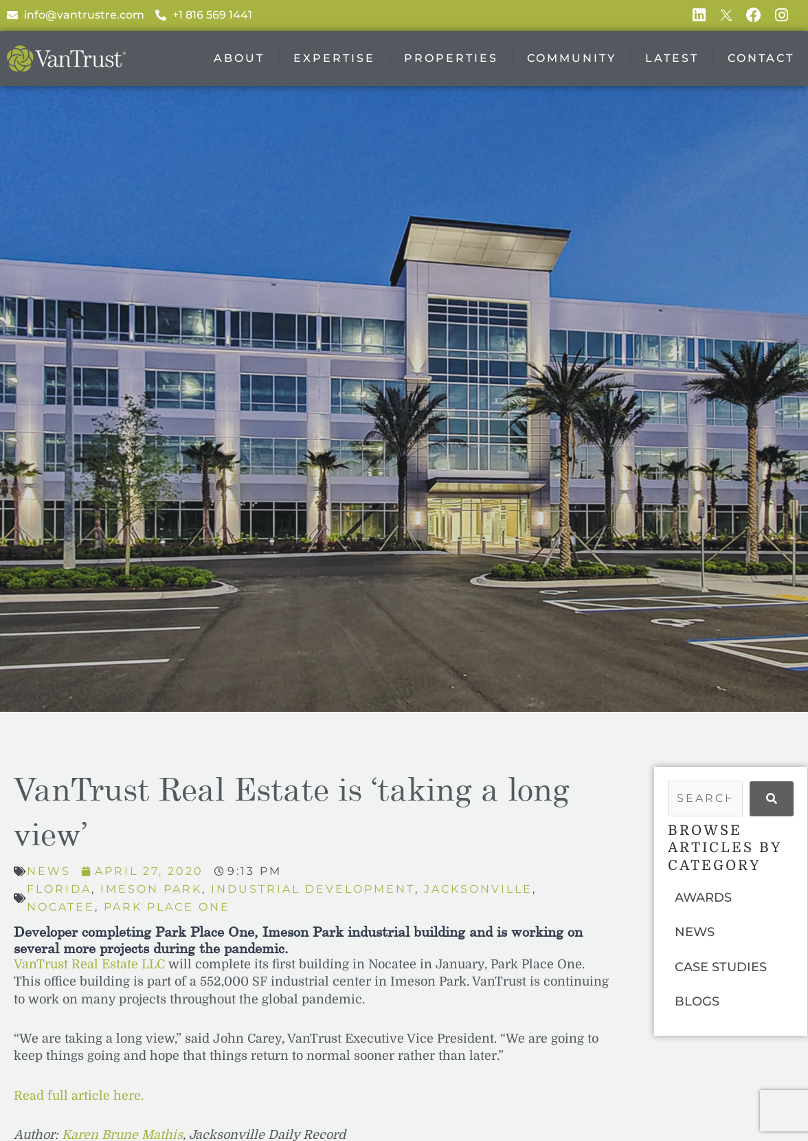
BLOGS (697, 1002)
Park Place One (167, 906)
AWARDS (703, 897)
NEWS (695, 932)
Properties (451, 58)
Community (571, 58)
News (49, 871)
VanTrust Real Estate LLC (89, 964)
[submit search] (772, 798)
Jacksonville (479, 888)
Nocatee (61, 906)
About (239, 58)
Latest (672, 58)
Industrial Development (314, 888)
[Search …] (705, 799)
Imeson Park (152, 888)
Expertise (334, 58)
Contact (761, 58)
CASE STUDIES (721, 967)
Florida (59, 888)
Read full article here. (79, 1095)
